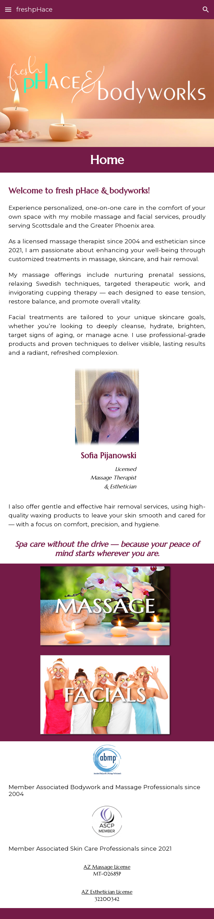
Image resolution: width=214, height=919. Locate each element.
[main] (107, 160)
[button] (8, 9)
